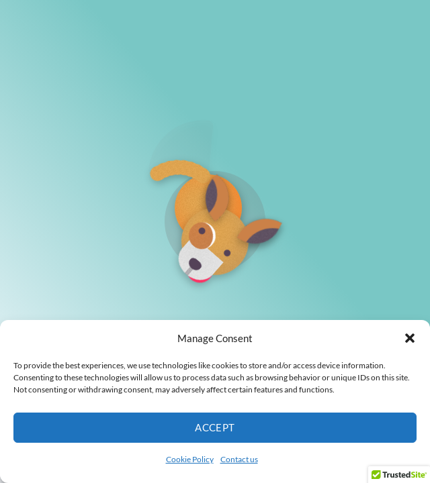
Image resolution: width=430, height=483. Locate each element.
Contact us (239, 459)
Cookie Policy (190, 459)
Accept (215, 427)
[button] (410, 338)
